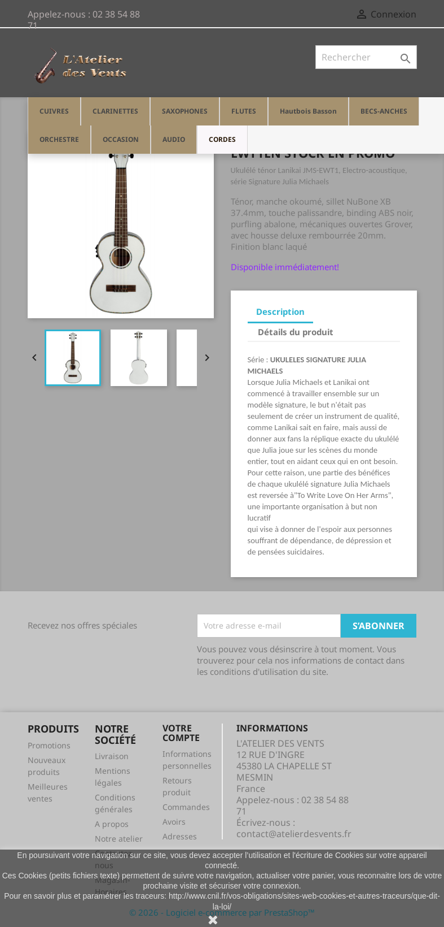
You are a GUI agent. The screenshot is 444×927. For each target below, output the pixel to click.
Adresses (179, 836)
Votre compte (181, 733)
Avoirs (174, 821)
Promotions (49, 745)
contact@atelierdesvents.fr (293, 834)
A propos (112, 823)
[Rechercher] (366, 57)
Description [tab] (280, 311)
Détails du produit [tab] (295, 331)
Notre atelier (119, 838)
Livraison (112, 756)
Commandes (186, 807)
